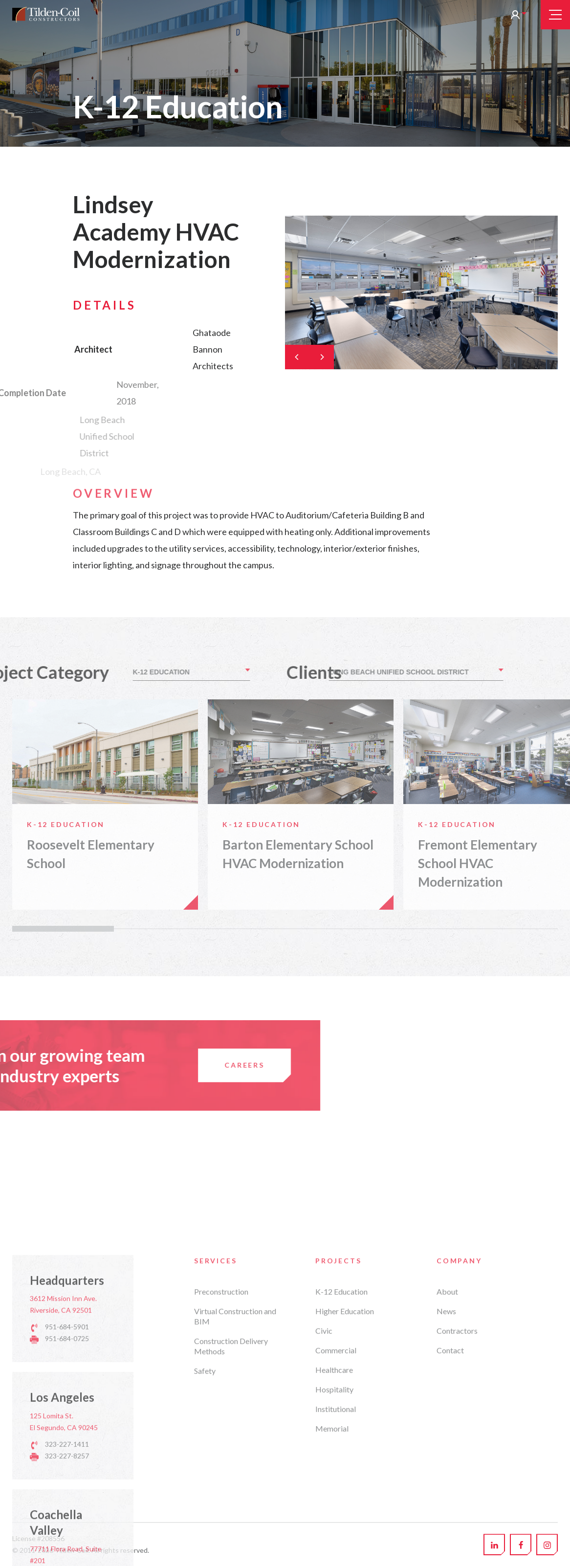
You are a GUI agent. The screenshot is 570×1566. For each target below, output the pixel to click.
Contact (450, 1494)
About (447, 1436)
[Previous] (297, 357)
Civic (323, 1475)
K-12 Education (341, 1436)
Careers (78, 1065)
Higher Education (344, 1455)
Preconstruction (221, 1436)
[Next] (321, 357)
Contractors (457, 1475)
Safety (205, 1515)
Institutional (335, 1553)
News (446, 1455)
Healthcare (334, 1514)
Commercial (335, 1494)
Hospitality (334, 1534)
